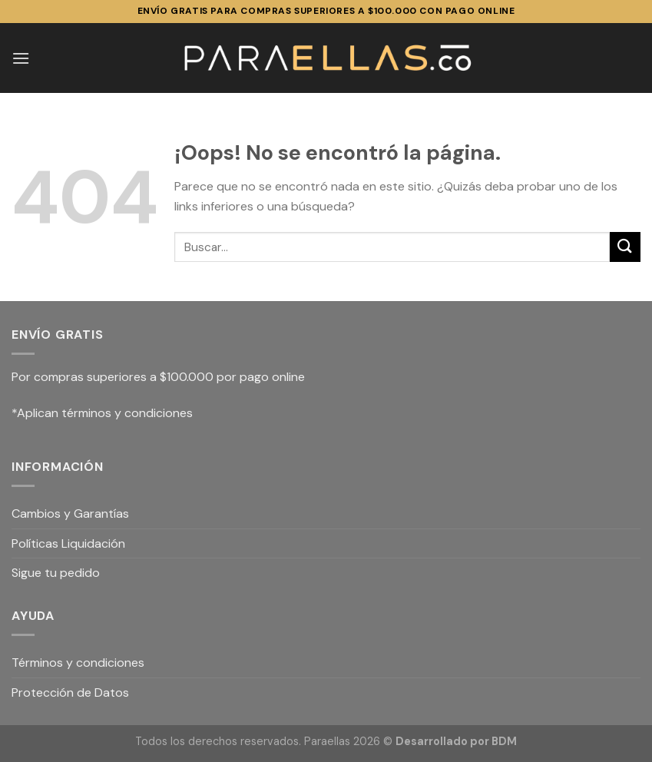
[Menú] (21, 58)
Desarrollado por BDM (456, 741)
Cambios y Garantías (70, 513)
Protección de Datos (70, 692)
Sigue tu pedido (56, 573)
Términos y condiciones (78, 662)
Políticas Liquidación (68, 543)
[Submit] (625, 247)
